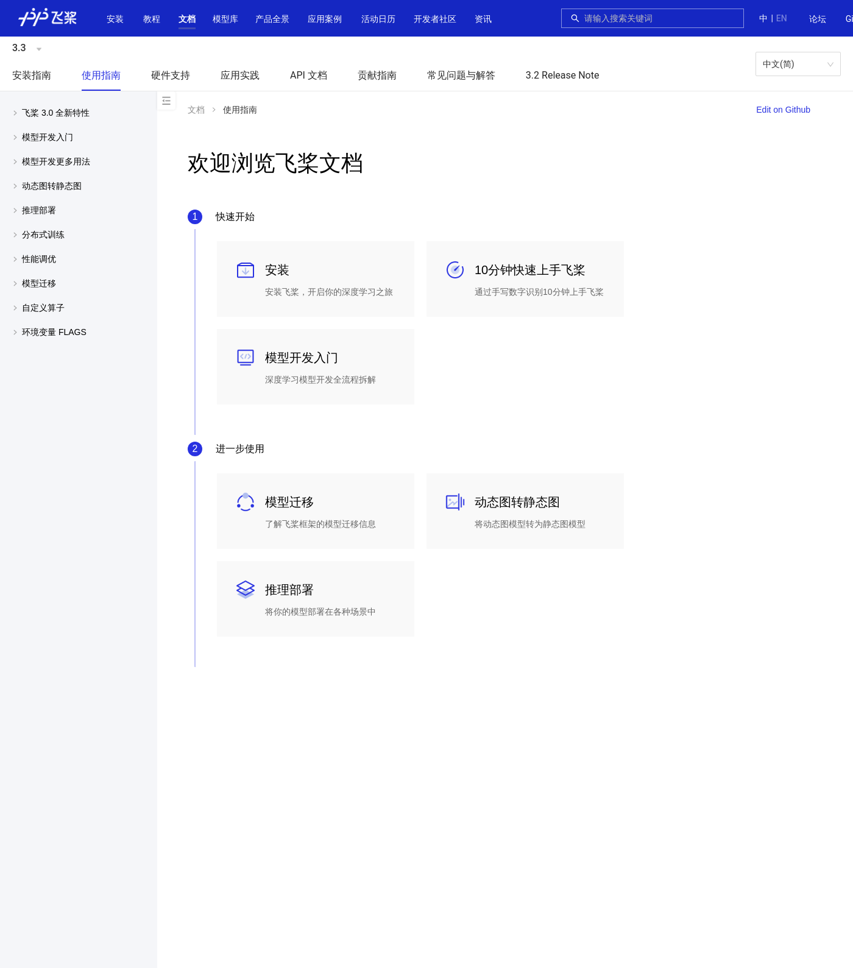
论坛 (817, 19)
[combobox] (660, 18)
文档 (187, 19)
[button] (187, 18)
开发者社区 (435, 19)
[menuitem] (817, 19)
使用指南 (101, 75)
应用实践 (240, 75)
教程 (151, 19)
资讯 (483, 19)
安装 (115, 19)
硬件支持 (170, 75)
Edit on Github (783, 110)
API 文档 (308, 75)
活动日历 (378, 19)
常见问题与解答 (461, 75)
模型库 (225, 19)
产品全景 (272, 19)
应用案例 (325, 19)
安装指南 (31, 75)
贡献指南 (377, 75)
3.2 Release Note (563, 75)
